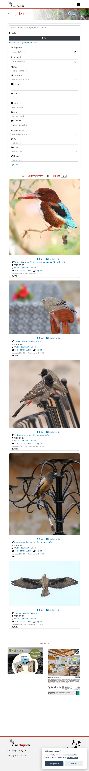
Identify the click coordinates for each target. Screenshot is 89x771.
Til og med (16, 57)
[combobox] (44, 70)
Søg (44, 38)
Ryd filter (15, 164)
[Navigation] (79, 4)
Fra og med (16, 48)
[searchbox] (45, 107)
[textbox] (44, 71)
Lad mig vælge (72, 757)
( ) (56, 262)
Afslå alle (74, 764)
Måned (14, 67)
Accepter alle (54, 764)
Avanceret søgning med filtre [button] (23, 43)
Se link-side (53, 259)
